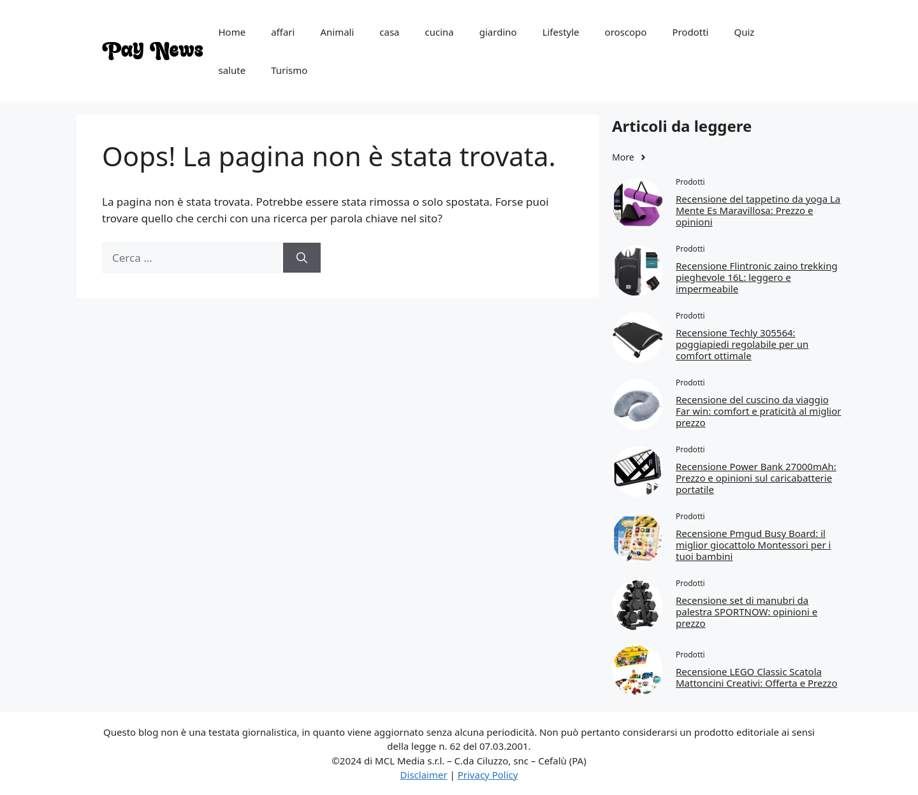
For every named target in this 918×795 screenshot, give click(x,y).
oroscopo (626, 31)
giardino (498, 31)
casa (389, 31)
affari (283, 31)
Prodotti (690, 31)
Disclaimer (424, 774)
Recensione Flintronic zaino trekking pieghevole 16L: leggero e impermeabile (757, 277)
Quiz (744, 31)
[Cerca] (302, 258)
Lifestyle (561, 31)
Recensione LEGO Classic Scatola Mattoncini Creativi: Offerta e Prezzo (757, 677)
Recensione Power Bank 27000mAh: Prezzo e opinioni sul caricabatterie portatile (756, 478)
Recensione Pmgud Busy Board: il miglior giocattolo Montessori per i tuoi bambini (753, 544)
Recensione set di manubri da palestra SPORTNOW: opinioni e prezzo (746, 611)
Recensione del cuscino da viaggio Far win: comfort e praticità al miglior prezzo (758, 411)
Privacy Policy (488, 774)
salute (232, 70)
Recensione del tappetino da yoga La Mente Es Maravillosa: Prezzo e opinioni (758, 210)
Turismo (289, 70)
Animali (337, 31)
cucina (439, 31)
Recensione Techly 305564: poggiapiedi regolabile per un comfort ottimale (742, 344)
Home (232, 31)
